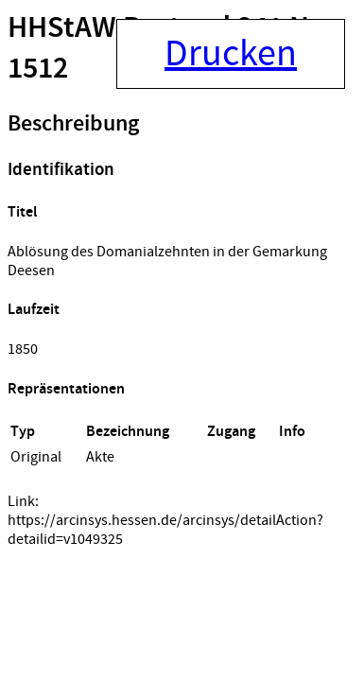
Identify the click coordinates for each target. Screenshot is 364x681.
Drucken (231, 54)
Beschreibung (73, 124)
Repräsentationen (66, 389)
